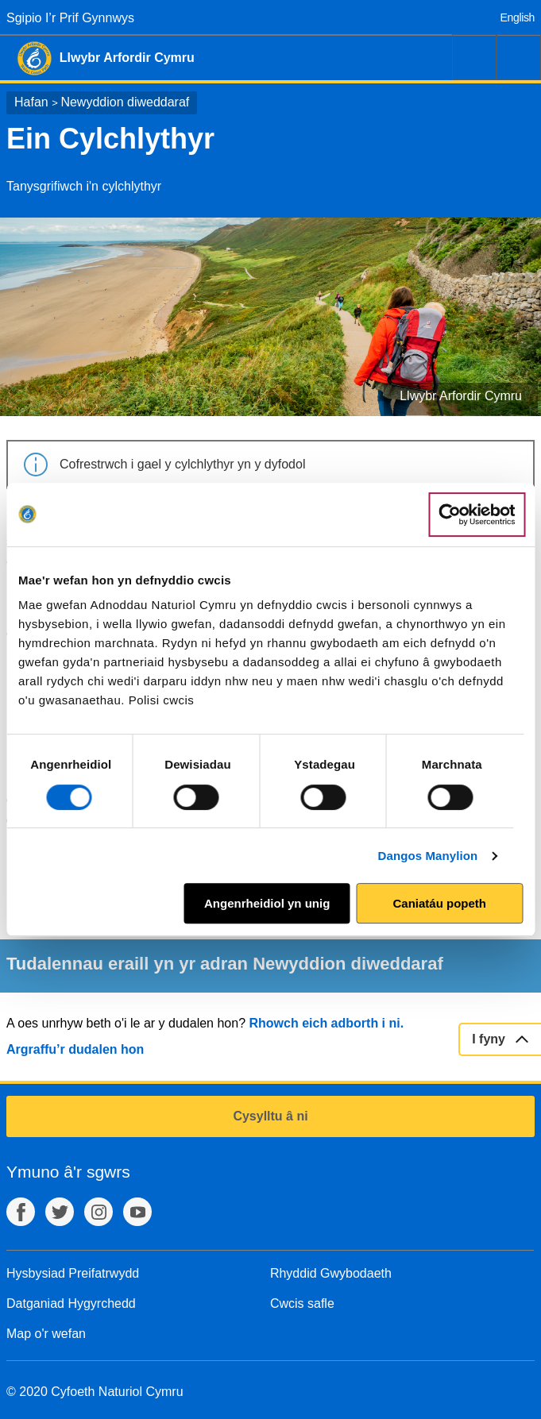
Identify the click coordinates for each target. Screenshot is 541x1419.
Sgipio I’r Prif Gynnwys (70, 18)
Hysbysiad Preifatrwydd (72, 1273)
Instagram (98, 1211)
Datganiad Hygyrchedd (71, 1303)
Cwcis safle (302, 1303)
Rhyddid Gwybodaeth (331, 1273)
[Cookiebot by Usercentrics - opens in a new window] (477, 514)
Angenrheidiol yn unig (267, 903)
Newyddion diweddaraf (124, 102)
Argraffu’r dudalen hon (75, 1049)
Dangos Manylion (428, 855)
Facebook (20, 1211)
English (517, 17)
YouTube (137, 1211)
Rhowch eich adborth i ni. (326, 1023)
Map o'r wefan (46, 1333)
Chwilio (474, 57)
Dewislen (519, 57)
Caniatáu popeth (439, 903)
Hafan (31, 102)
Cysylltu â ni (270, 1116)
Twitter (59, 1211)
